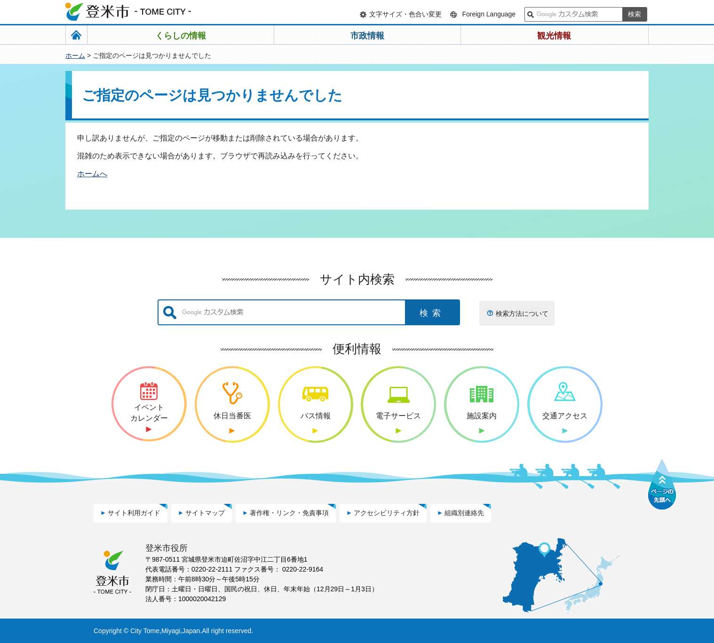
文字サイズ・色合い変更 (405, 14)
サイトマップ (205, 513)
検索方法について (522, 313)
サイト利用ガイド (134, 513)
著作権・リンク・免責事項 (289, 513)
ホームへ (92, 174)
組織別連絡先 (464, 513)
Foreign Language (489, 14)
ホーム (75, 55)
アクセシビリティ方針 (387, 513)
